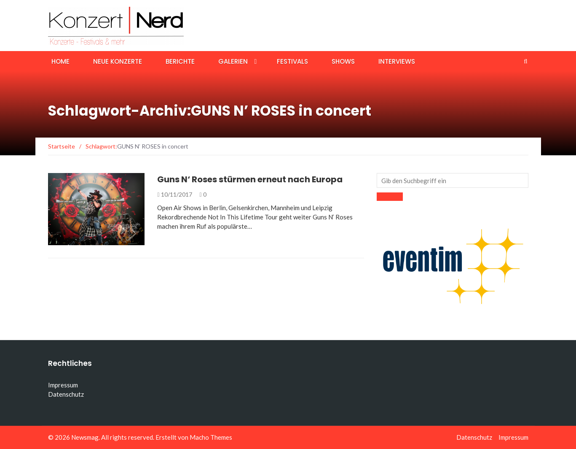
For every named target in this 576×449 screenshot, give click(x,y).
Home (60, 61)
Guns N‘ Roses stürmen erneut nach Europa (250, 179)
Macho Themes (211, 437)
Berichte (180, 61)
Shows (343, 61)
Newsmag (85, 437)
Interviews (396, 61)
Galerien (233, 61)
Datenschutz (66, 394)
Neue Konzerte (117, 61)
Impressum (63, 385)
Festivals (292, 61)
